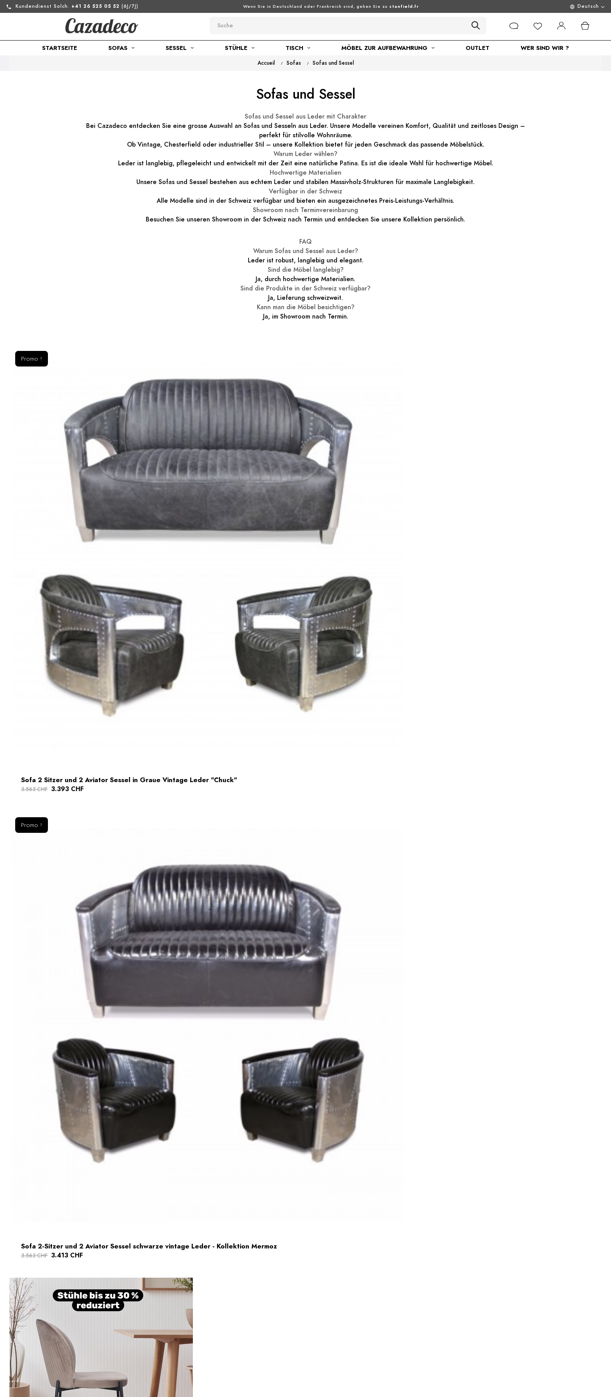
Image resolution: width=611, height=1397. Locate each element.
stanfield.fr (404, 6)
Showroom (183, 1341)
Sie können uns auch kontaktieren (84, 1350)
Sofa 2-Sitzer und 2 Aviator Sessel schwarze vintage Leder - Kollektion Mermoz (297, 550)
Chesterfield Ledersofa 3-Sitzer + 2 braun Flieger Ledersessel (93, 792)
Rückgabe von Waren (313, 1299)
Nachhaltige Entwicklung (203, 1327)
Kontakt (294, 1285)
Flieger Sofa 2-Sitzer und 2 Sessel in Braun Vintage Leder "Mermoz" (496, 792)
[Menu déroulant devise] (534, 6)
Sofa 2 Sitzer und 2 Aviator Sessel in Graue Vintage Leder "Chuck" (94, 550)
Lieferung (297, 1327)
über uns (180, 1285)
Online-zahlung (304, 1341)
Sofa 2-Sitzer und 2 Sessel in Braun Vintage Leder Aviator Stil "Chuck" (296, 792)
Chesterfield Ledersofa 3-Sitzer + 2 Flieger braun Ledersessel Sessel (497, 1033)
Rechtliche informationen (204, 1299)
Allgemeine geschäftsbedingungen (218, 1313)
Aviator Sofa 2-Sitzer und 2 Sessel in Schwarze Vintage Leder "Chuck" (301, 1033)
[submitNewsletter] (570, 1306)
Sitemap (294, 1313)
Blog (174, 1355)
